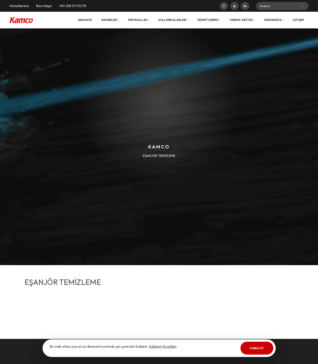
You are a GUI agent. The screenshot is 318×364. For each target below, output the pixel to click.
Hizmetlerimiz (19, 6)
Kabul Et (257, 348)
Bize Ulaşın (44, 6)
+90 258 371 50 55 (72, 6)
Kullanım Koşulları (163, 346)
